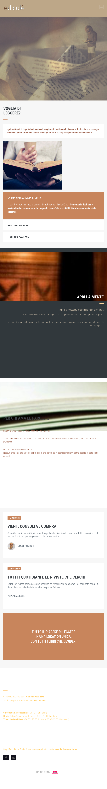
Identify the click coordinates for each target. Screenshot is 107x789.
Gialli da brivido (18, 225)
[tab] (53, 197)
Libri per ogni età (18, 237)
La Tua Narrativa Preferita (24, 197)
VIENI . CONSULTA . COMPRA (32, 526)
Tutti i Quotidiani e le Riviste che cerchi (46, 577)
